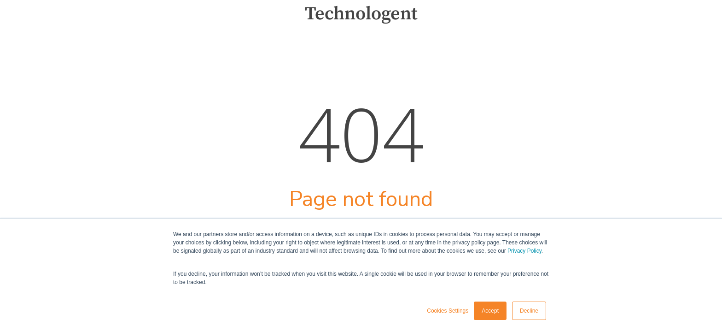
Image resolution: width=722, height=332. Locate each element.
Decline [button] (529, 311)
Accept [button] (490, 311)
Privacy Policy (524, 251)
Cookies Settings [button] (447, 311)
